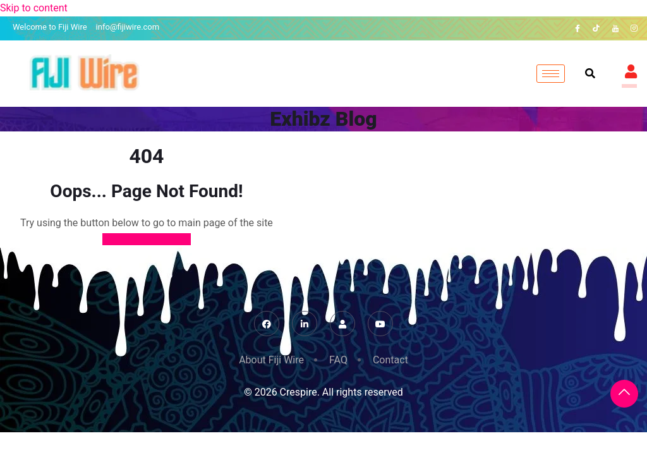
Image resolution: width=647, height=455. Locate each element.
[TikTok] (596, 28)
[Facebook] (577, 28)
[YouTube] (615, 28)
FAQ (338, 360)
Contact (390, 360)
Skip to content (34, 8)
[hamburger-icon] (550, 73)
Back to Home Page (146, 239)
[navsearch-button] (590, 73)
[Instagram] (634, 28)
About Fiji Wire (271, 360)
